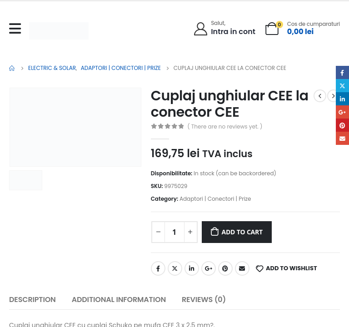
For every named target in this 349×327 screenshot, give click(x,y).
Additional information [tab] (119, 299)
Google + (208, 268)
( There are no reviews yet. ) (224, 126)
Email (242, 268)
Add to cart (242, 232)
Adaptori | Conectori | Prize (215, 199)
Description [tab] (32, 299)
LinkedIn (191, 268)
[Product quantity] (174, 232)
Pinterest (225, 268)
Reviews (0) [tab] (204, 299)
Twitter (175, 268)
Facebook (158, 268)
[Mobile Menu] (17, 28)
